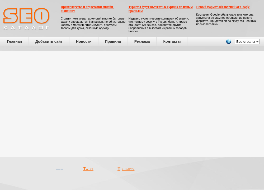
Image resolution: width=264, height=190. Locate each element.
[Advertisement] (50, 104)
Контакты (172, 41)
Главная (14, 41)
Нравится (125, 169)
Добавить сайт (49, 41)
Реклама (142, 41)
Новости (84, 41)
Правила (113, 41)
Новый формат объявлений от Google (222, 7)
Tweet (88, 169)
